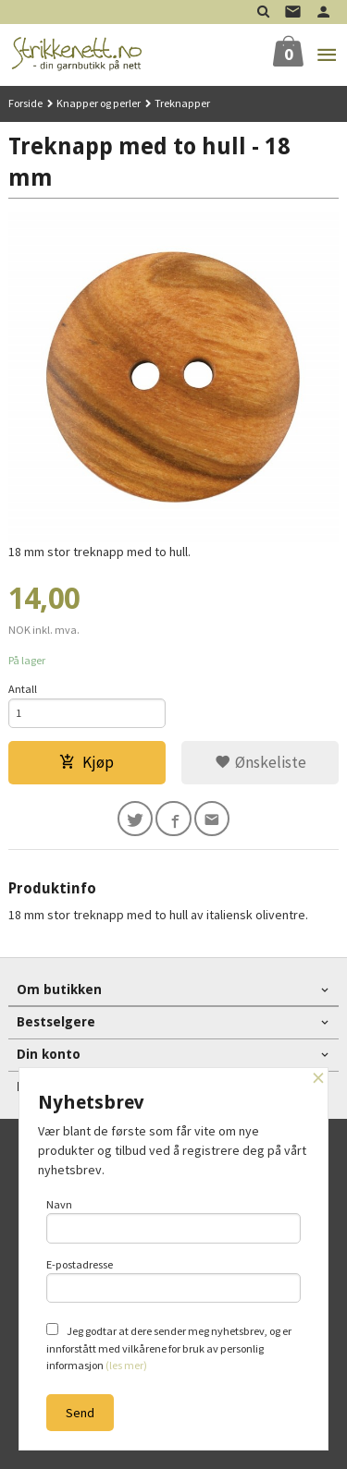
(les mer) (126, 1365)
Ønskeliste (260, 762)
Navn (174, 1220)
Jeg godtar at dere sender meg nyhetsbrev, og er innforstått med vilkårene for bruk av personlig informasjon (168, 1347)
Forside (25, 103)
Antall (22, 689)
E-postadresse (174, 1280)
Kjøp (86, 762)
